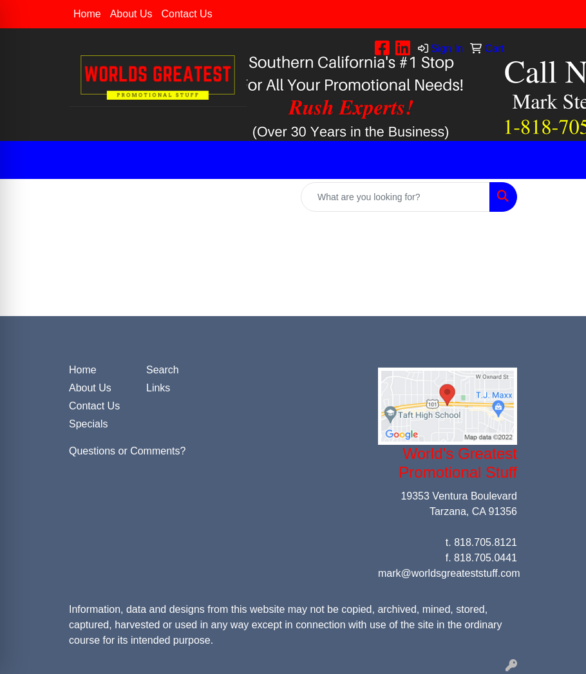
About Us (131, 13)
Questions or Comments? (127, 450)
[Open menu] (560, 160)
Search (162, 369)
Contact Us (187, 13)
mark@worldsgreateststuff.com (449, 573)
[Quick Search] (395, 197)
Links (158, 387)
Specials (88, 423)
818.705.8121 (485, 542)
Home (87, 13)
